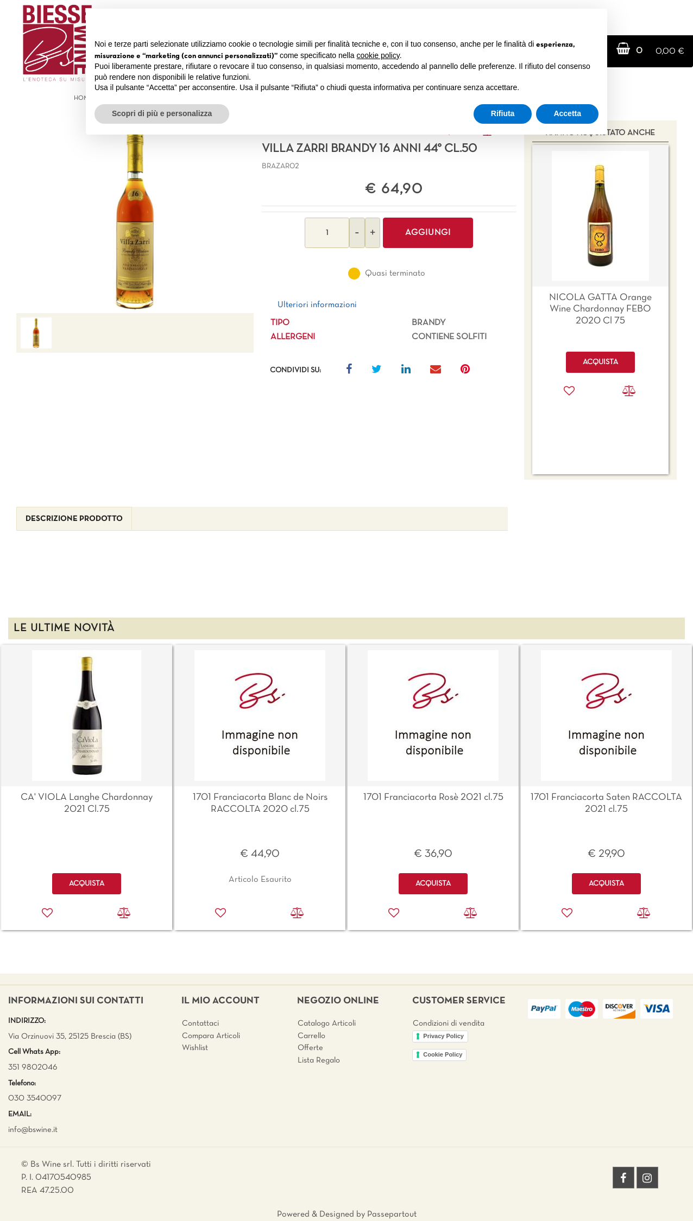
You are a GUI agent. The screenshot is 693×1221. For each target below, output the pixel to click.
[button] (135, 218)
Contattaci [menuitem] (200, 1023)
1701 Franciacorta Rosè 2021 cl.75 (433, 797)
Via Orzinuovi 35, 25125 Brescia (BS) (69, 1036)
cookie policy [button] (378, 55)
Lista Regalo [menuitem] (319, 1060)
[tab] (74, 519)
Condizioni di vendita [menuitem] (448, 1023)
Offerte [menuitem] (310, 1048)
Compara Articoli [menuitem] (211, 1036)
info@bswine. (30, 1130)
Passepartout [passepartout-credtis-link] (392, 1214)
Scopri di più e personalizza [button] (162, 113)
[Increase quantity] (372, 233)
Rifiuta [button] (503, 113)
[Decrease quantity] (357, 233)
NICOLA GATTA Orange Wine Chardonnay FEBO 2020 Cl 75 (600, 309)
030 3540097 (34, 1098)
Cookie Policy (442, 1054)
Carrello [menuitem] (311, 1036)
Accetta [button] (567, 113)
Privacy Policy (443, 1036)
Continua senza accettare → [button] (548, 22)
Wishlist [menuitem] (195, 1048)
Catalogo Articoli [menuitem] (327, 1023)
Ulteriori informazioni (317, 305)
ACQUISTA (86, 883)
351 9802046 (33, 1067)
